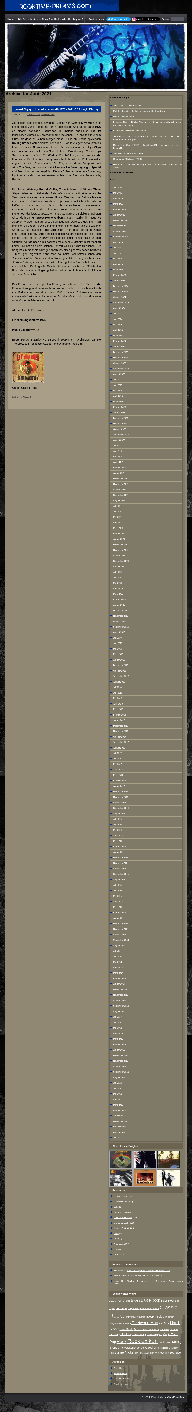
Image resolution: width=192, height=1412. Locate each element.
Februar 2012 (119, 1110)
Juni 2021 (117, 511)
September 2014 (121, 940)
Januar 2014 (119, 984)
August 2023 (119, 374)
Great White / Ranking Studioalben (129, 131)
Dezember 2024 (120, 286)
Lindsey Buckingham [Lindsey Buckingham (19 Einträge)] (123, 1334)
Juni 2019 (117, 643)
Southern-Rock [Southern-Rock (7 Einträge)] (161, 1348)
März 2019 (118, 654)
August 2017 (119, 748)
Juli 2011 (117, 1138)
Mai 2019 (117, 649)
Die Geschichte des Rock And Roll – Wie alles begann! (50, 19)
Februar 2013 (119, 1044)
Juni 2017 (117, 759)
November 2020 (120, 550)
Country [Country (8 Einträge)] (127, 1316)
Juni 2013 (117, 1022)
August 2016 (119, 814)
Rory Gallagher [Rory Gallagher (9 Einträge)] (128, 1347)
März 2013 (118, 1039)
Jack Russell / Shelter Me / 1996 (128, 153)
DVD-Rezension (48, 115)
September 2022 (121, 434)
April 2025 (118, 264)
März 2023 (118, 401)
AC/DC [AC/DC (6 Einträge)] (112, 1301)
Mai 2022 (117, 456)
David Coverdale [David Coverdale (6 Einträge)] (139, 1317)
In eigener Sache (122, 1223)
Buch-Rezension (121, 1196)
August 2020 (119, 566)
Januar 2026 (119, 215)
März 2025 (118, 270)
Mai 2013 (117, 1028)
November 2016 (120, 797)
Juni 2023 (117, 385)
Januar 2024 (119, 346)
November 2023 (120, 357)
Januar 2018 (119, 720)
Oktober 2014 (119, 934)
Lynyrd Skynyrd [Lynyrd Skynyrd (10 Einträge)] (153, 1334)
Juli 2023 (117, 379)
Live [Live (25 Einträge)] (141, 1334)
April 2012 (118, 1099)
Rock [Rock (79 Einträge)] (122, 1341)
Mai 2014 (117, 962)
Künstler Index (95, 19)
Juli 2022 (117, 445)
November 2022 (120, 423)
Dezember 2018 (120, 665)
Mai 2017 (117, 764)
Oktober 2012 (119, 1066)
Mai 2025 (117, 259)
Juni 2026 (117, 187)
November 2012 (120, 1061)
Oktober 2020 (119, 555)
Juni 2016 (117, 824)
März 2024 (118, 335)
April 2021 (118, 522)
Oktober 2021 (119, 489)
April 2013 (118, 1033)
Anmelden (118, 1368)
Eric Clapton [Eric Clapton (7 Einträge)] (125, 1323)
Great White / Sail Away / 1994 (127, 159)
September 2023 (121, 368)
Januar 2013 (119, 1050)
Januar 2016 (119, 852)
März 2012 (118, 1105)
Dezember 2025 (120, 220)
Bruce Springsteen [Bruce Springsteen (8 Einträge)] (149, 1308)
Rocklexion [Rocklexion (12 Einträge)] (164, 1342)
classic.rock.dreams (147, 19)
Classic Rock (28, 397)
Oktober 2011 (119, 1127)
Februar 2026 (119, 209)
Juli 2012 (117, 1083)
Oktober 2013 (119, 1000)
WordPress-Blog (176, 1397)
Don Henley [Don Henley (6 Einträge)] (168, 1317)
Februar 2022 (119, 467)
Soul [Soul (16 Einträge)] (150, 1347)
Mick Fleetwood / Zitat (123, 116)
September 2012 (121, 1072)
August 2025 (119, 242)
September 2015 (121, 874)
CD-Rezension (33, 115)
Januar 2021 (119, 539)
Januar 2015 (119, 918)
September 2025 (121, 237)
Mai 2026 (117, 193)
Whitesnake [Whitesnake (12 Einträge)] (162, 1352)
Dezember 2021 (120, 478)
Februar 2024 (119, 341)
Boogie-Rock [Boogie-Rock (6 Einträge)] (133, 1308)
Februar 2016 (119, 846)
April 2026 (118, 198)
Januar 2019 (119, 660)
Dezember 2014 (120, 923)
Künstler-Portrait (121, 1228)
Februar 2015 (119, 912)
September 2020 (121, 561)
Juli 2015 (117, 885)
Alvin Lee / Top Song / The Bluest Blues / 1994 (148, 1270)
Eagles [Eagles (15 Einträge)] (113, 1323)
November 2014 (120, 929)
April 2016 (118, 835)
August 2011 (119, 1132)
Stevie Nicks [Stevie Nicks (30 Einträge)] (123, 1352)
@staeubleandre (120, 19)
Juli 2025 (117, 248)
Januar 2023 (119, 412)
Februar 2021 (119, 533)
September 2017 (121, 742)
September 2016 (121, 808)
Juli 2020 (117, 572)
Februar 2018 (119, 715)
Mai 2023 (117, 390)
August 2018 (119, 682)
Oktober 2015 (119, 868)
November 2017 (120, 731)
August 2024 (119, 308)
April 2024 (118, 330)
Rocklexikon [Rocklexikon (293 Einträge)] (142, 1341)
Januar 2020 (119, 605)
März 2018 (118, 709)
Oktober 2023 (119, 363)
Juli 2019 (117, 638)
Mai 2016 (117, 830)
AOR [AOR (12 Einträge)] (119, 1300)
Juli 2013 (117, 1017)
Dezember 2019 (120, 610)
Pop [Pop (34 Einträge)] (112, 1342)
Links (116, 1233)
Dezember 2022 (120, 418)
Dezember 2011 (120, 1121)
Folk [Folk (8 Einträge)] (160, 1323)
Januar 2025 (119, 281)
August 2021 (119, 500)
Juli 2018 (117, 687)
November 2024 (120, 291)
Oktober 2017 (119, 737)
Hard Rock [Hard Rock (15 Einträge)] (126, 1329)
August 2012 (119, 1077)
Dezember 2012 (120, 1055)
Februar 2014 (119, 978)
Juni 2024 (117, 319)
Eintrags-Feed (120, 1373)
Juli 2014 (117, 951)
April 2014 (118, 967)
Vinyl (116, 1255)
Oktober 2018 (119, 671)
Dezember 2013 (120, 989)
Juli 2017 (117, 753)
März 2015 (118, 907)
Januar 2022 (119, 473)
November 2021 (120, 484)
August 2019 (119, 632)
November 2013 (120, 995)
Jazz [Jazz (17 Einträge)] (137, 1329)
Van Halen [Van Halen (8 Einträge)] (149, 1352)
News (116, 1239)
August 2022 (119, 440)
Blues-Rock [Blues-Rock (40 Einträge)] (150, 1300)
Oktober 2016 (119, 803)
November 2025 (120, 226)
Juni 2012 (117, 1088)
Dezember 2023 (120, 352)
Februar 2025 (119, 275)
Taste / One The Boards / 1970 (127, 105)
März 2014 (118, 973)
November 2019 (120, 616)
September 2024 (121, 302)
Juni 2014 (117, 956)
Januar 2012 (119, 1116)
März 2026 (118, 204)
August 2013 (119, 1011)
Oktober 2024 (119, 297)
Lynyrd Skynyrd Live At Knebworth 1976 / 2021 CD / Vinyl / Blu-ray (56, 109)
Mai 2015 (117, 896)
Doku (116, 1207)
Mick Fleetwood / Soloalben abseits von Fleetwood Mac (139, 111)
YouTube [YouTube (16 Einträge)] (175, 1352)
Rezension (119, 1244)
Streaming (118, 1249)
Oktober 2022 (119, 429)
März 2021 (118, 528)
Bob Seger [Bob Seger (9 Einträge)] (121, 1308)
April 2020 (118, 588)
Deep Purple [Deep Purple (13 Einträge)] (154, 1316)
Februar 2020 (119, 599)
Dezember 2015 (120, 857)
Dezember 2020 (120, 544)
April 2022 (118, 462)
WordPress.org (121, 1384)
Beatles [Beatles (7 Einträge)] (126, 1301)
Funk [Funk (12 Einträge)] (166, 1323)
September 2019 (121, 627)
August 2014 (119, 945)
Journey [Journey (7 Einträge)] (174, 1329)
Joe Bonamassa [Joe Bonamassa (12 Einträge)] (149, 1329)
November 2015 (120, 863)
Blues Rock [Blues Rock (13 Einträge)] (167, 1300)
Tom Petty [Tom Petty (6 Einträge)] (138, 1353)
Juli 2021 (117, 506)
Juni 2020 (117, 577)
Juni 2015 (117, 890)
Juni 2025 (117, 253)
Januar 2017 (119, 786)
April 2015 (118, 901)
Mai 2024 (117, 324)
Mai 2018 (117, 698)
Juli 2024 (117, 313)
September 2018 (121, 676)
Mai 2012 (117, 1094)
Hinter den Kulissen (123, 1217)
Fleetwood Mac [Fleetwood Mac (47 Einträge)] (144, 1323)
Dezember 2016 (120, 792)
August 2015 (119, 879)
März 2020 (118, 594)
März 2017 (118, 775)
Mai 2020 (117, 583)
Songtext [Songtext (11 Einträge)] (141, 1347)
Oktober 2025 (119, 231)
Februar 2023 (119, 407)
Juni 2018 (117, 693)
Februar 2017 (119, 781)
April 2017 (118, 770)
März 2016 (118, 841)
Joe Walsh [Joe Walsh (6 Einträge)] (164, 1329)
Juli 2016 (117, 819)
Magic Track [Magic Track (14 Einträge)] (170, 1334)
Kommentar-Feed (122, 1378)
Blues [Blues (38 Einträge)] (135, 1300)
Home (10, 19)
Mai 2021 (117, 517)
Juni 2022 (117, 451)
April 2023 (118, 396)
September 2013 (121, 1006)
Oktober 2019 (119, 621)
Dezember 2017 (120, 726)
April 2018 (118, 704)
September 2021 (121, 495)
